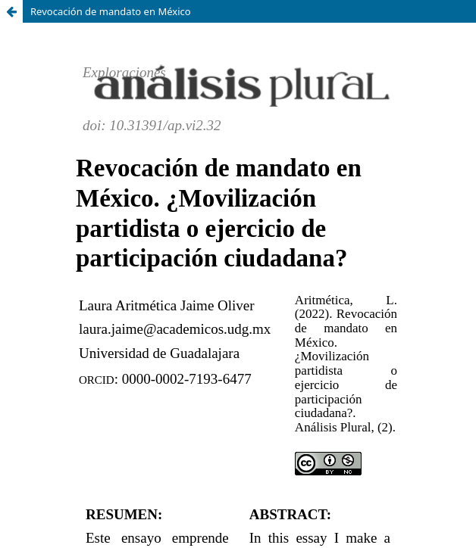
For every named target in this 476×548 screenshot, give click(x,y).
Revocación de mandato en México (110, 11)
